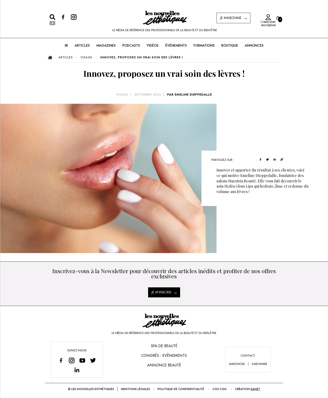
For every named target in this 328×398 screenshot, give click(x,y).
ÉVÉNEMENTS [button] (175, 45)
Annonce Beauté (164, 365)
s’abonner (260, 364)
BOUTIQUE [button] (229, 45)
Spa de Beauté (164, 346)
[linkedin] (285, 159)
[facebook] (271, 159)
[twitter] (278, 159)
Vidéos (152, 45)
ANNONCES (253, 45)
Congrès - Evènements (164, 355)
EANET (252, 389)
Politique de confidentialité (181, 389)
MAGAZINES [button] (106, 45)
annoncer (237, 364)
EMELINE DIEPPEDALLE (193, 94)
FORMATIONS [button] (203, 45)
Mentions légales (137, 389)
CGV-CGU (218, 389)
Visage (122, 94)
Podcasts (130, 45)
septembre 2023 (147, 94)
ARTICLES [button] (82, 45)
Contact (248, 355)
